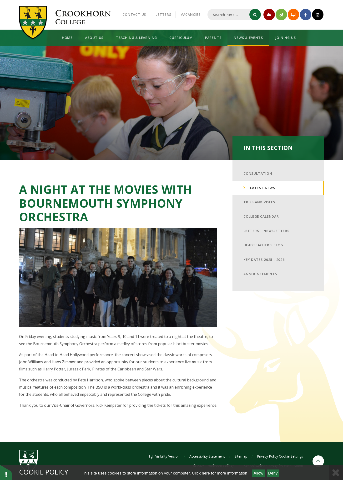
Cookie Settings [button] (291, 456)
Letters (163, 14)
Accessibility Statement (207, 456)
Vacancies (191, 14)
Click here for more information (219, 473)
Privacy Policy (267, 456)
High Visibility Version (163, 456)
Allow (258, 473)
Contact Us (134, 14)
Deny (273, 473)
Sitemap (241, 456)
